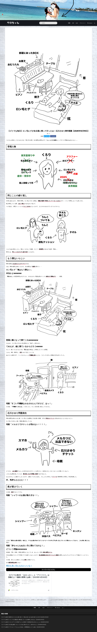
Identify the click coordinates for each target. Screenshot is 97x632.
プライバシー (83, 23)
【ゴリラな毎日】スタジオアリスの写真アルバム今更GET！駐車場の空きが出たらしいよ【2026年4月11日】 (25, 622)
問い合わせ (89, 23)
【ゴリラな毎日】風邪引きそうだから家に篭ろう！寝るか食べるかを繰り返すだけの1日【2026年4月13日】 (25, 617)
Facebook (53, 136)
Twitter (46, 136)
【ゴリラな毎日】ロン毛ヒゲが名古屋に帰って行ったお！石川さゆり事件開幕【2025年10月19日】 (48, 131)
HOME (69, 23)
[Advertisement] (48, 38)
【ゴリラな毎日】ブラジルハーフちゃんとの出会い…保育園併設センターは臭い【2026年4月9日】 (23, 627)
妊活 (77, 23)
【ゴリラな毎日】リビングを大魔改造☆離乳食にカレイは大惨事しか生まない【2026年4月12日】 (23, 619)
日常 (73, 23)
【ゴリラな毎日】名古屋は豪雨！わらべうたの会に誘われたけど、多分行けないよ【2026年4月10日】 (24, 624)
